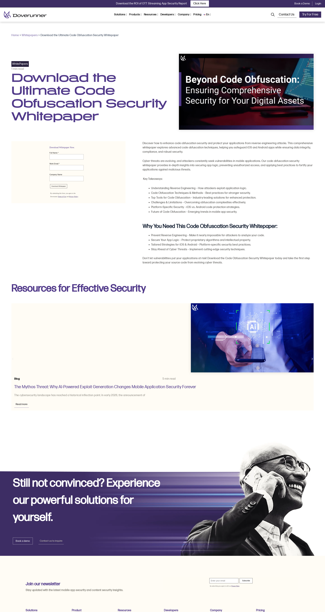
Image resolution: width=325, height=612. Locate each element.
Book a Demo (302, 3)
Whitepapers (30, 35)
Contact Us (287, 14)
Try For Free (310, 14)
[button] (12, 359)
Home (15, 35)
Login (318, 3)
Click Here (199, 3)
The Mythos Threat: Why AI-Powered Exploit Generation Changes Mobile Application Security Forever (105, 387)
